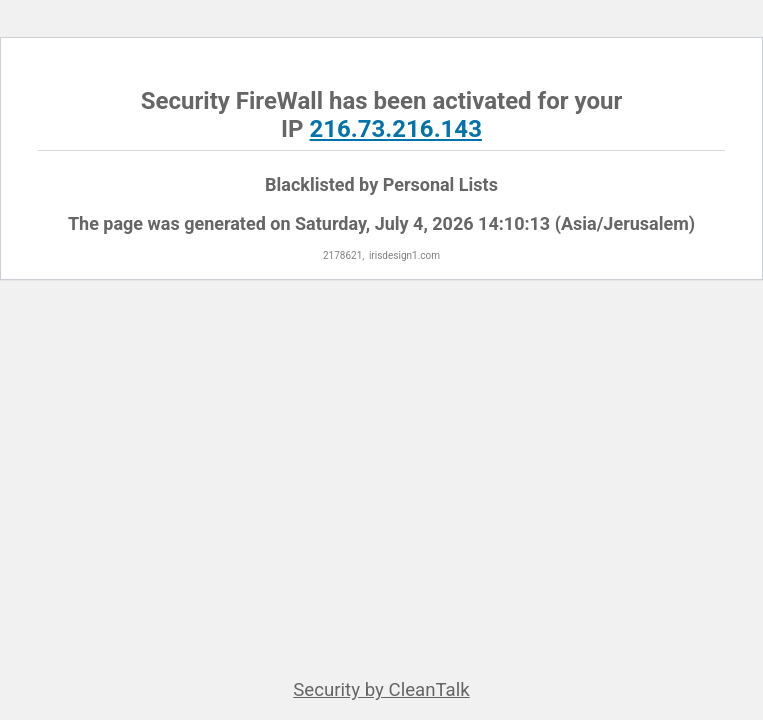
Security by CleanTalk (381, 690)
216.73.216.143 (396, 129)
